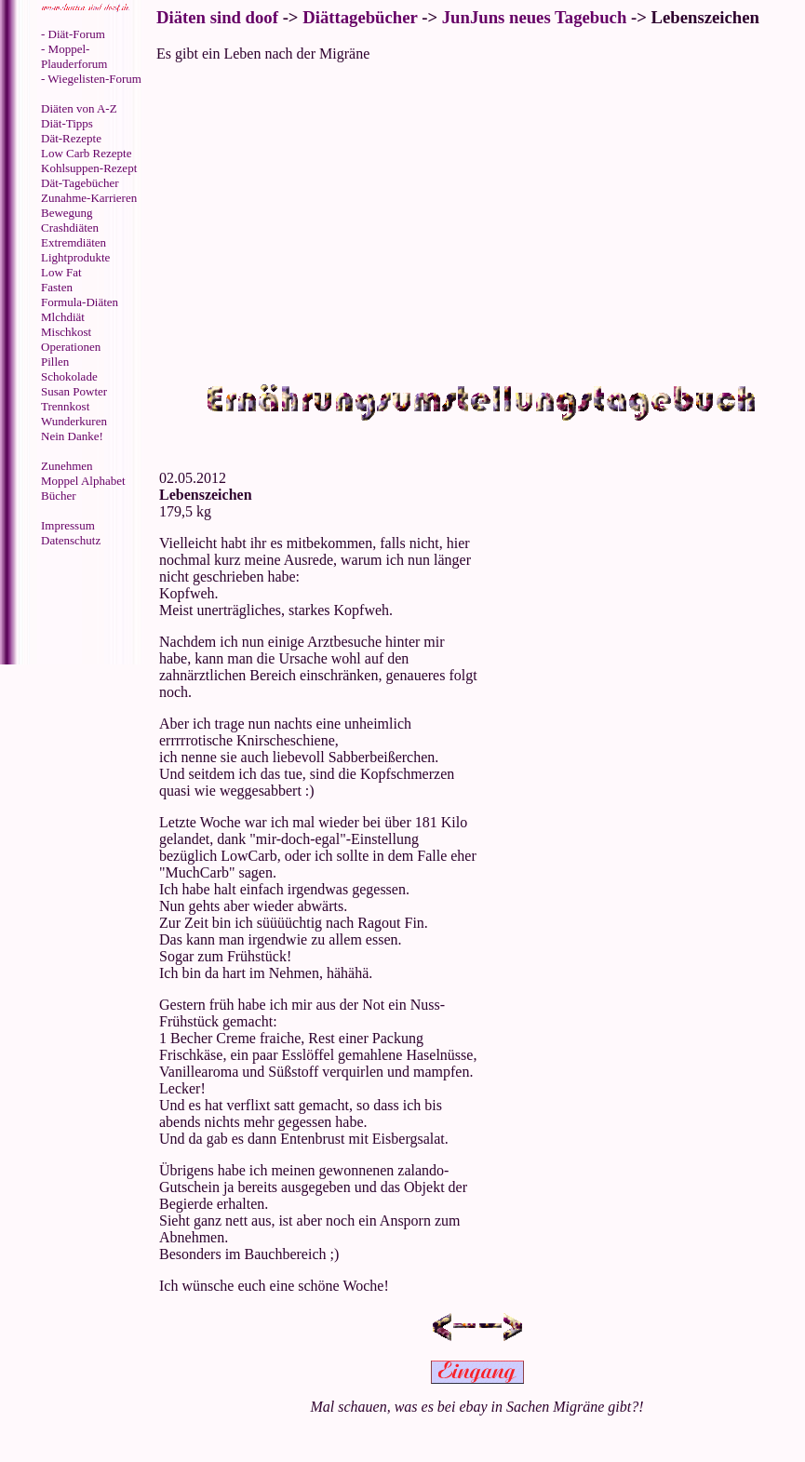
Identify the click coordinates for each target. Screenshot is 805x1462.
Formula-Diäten (79, 302)
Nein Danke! (72, 436)
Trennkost (65, 406)
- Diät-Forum (73, 34)
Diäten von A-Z (79, 108)
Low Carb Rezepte (86, 153)
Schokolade (69, 376)
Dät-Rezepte (71, 138)
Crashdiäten (70, 228)
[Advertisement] (79, 608)
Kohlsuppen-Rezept (89, 168)
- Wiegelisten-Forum (91, 79)
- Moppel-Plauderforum (74, 56)
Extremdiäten (73, 242)
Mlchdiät (63, 317)
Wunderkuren (74, 421)
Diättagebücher (359, 17)
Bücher (58, 496)
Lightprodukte (75, 257)
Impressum (68, 525)
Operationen (71, 347)
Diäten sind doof (217, 17)
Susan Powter (74, 391)
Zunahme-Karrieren (89, 198)
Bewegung (67, 213)
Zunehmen (67, 466)
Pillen (55, 362)
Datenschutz (71, 540)
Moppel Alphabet (83, 481)
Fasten (57, 287)
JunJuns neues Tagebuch (534, 17)
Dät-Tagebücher (80, 183)
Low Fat (61, 272)
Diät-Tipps (67, 123)
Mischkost (66, 332)
